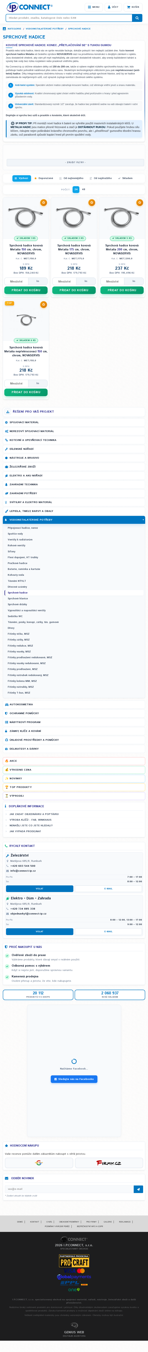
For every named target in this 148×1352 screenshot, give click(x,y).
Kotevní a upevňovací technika (33, 440)
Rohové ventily (16, 545)
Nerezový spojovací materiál (32, 431)
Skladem (127, 178)
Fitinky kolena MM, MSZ (22, 681)
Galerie (108, 1222)
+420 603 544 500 (22, 866)
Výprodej (17, 796)
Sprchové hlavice (18, 598)
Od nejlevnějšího (73, 178)
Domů (20, 1222)
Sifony (11, 551)
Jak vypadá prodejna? (25, 831)
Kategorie (14, 28)
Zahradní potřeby (23, 493)
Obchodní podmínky (69, 1222)
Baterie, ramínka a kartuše (24, 569)
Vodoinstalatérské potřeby (45, 28)
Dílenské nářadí (21, 449)
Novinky (16, 778)
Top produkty (21, 787)
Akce (13, 761)
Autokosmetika (21, 704)
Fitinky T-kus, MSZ (19, 693)
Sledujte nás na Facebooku (74, 1079)
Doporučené (46, 178)
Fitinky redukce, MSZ (20, 646)
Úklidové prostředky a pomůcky (34, 740)
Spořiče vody (15, 534)
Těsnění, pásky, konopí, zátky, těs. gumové (33, 622)
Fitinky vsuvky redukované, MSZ (27, 663)
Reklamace (125, 1222)
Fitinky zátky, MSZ (19, 640)
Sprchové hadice (79, 28)
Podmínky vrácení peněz (57, 1226)
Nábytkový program (25, 722)
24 (76, 189)
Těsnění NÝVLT (17, 581)
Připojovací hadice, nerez (23, 528)
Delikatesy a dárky (24, 749)
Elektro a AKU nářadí (26, 476)
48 (83, 189)
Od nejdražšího (103, 178)
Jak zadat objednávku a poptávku (34, 814)
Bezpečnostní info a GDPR (90, 1226)
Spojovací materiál (24, 422)
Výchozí (23, 178)
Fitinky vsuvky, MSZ (19, 652)
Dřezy (11, 628)
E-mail (108, 888)
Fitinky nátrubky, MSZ (21, 687)
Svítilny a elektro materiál (31, 502)
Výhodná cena (20, 770)
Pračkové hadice (17, 563)
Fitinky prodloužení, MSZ (23, 669)
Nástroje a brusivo (24, 458)
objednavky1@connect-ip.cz (28, 914)
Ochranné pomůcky (24, 713)
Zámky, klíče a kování (25, 731)
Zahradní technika (24, 484)
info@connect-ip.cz (23, 871)
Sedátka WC (15, 616)
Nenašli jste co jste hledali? (31, 825)
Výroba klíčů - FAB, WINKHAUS (31, 820)
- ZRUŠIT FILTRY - (75, 162)
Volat (39, 888)
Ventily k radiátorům (20, 540)
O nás (49, 1222)
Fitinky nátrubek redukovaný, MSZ (28, 675)
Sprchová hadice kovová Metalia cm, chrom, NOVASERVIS (26, 249)
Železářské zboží (23, 467)
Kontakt (34, 1222)
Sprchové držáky (17, 604)
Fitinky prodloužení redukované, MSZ (30, 657)
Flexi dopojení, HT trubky (23, 557)
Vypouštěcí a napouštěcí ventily (27, 610)
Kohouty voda (16, 575)
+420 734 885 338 (22, 909)
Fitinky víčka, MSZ (19, 634)
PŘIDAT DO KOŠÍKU (26, 290)
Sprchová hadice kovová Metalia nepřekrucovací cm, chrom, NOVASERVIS (26, 351)
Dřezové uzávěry (17, 587)
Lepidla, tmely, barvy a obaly (31, 511)
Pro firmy (91, 1222)
